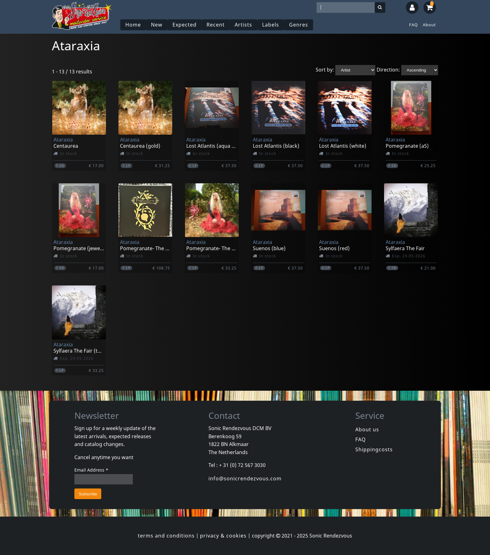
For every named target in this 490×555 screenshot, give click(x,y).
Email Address (91, 470)
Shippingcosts (374, 449)
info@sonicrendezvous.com (245, 478)
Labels (270, 24)
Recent (216, 24)
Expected (184, 24)
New (156, 24)
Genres (298, 24)
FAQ (413, 24)
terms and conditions (166, 535)
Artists (243, 24)
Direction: (388, 69)
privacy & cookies (223, 535)
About (429, 24)
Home (133, 24)
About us (367, 429)
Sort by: (325, 69)
